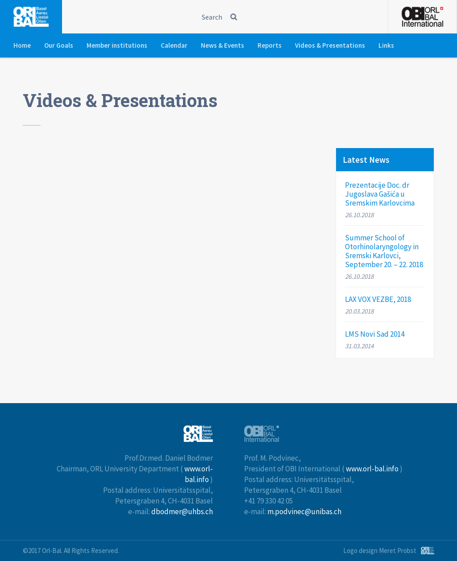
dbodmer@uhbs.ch (182, 511)
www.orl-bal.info (372, 469)
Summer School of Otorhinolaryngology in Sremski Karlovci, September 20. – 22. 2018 (384, 251)
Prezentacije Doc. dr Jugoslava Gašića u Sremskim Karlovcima (380, 194)
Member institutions (117, 45)
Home (22, 45)
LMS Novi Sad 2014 (374, 334)
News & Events (222, 45)
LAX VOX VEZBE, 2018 (378, 299)
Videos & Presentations (330, 45)
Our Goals (58, 45)
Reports (270, 45)
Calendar (174, 45)
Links (386, 45)
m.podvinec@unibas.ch (304, 511)
